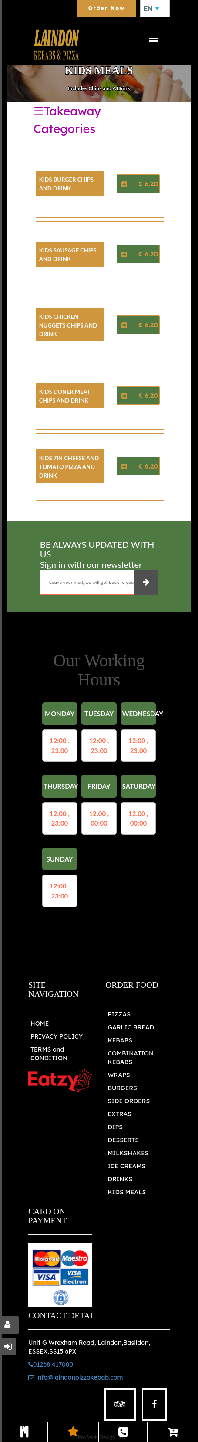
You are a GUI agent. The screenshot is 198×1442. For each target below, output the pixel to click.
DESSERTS (122, 1140)
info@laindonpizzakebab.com (75, 1377)
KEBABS (119, 1040)
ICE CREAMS (126, 1166)
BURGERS (122, 1088)
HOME (39, 1023)
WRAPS (118, 1075)
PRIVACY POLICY (56, 1036)
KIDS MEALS (126, 1192)
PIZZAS (119, 1014)
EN (151, 9)
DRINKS (119, 1179)
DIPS (115, 1127)
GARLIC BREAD (130, 1027)
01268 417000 (50, 1364)
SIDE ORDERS (128, 1101)
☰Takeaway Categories (67, 120)
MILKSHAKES (127, 1153)
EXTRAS (119, 1114)
